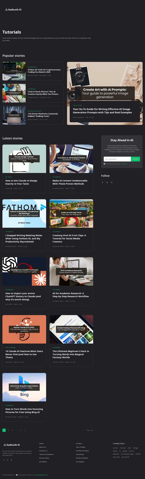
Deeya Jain (8, 188)
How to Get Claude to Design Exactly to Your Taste (21, 182)
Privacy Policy (123, 164)
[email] (117, 159)
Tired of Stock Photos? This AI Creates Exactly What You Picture (43, 92)
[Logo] (13, 9)
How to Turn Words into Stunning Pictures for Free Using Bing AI (24, 410)
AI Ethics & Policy (34, 111)
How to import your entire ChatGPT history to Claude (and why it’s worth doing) (23, 296)
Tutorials (32, 89)
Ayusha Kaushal (78, 117)
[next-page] (24, 430)
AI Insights (32, 67)
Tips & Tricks (77, 105)
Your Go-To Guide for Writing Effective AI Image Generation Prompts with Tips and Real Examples (102, 110)
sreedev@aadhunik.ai (41, 475)
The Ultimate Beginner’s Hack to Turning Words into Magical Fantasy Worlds (71, 354)
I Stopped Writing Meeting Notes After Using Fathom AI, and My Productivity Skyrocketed (23, 238)
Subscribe (135, 159)
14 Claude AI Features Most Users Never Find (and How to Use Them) (24, 354)
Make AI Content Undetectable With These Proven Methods (70, 182)
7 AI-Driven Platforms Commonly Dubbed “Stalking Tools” (43, 114)
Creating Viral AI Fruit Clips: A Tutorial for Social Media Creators (69, 238)
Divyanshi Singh (33, 97)
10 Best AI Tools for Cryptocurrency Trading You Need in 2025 (44, 70)
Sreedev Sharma (33, 75)
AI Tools (8, 177)
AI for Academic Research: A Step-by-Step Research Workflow (71, 295)
